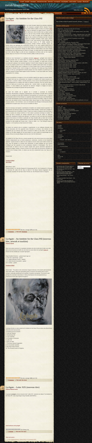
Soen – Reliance (61, 41)
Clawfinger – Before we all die (64, 33)
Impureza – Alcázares (63, 75)
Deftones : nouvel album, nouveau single (67, 76)
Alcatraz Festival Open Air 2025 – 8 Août (67, 67)
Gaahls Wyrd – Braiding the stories (65, 86)
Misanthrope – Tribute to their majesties (67, 57)
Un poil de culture (64, 146)
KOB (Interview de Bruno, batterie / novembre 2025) (69, 49)
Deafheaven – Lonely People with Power (67, 95)
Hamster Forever (60, 171)
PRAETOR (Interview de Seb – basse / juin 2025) (69, 74)
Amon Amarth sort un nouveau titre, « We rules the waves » (71, 69)
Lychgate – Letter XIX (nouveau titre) (22, 387)
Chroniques (33, 1)
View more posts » (10, 437)
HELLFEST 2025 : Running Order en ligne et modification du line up (73, 100)
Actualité (27, 1)
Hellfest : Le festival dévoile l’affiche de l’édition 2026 (69, 54)
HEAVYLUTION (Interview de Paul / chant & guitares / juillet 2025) (72, 62)
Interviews (50, 1)
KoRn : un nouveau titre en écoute (65, 30)
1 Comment (10, 431)
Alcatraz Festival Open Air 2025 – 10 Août (67, 64)
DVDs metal (62, 130)
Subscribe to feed (78, 10)
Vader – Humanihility (62, 87)
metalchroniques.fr (17, 5)
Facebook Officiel (10, 160)
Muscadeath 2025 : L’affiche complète (66, 79)
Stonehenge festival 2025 (63, 68)
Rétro (61, 131)
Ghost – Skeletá (61, 91)
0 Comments (11, 231)
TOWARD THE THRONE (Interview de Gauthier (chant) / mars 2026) (73, 31)
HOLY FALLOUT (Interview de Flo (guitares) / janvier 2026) (71, 38)
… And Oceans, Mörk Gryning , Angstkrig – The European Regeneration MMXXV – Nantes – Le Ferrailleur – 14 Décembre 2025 (74, 44)
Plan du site (85, 1)
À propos (79, 1)
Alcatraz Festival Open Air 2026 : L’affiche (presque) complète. (72, 53)
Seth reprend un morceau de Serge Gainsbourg (68, 71)
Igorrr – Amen (61, 58)
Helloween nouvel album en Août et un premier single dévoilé (71, 84)
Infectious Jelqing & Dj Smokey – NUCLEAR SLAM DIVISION (71, 50)
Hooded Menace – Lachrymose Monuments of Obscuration (71, 46)
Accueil (22, 1)
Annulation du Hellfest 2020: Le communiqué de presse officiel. (66, 181)
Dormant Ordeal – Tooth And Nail (65, 94)
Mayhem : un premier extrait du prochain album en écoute (71, 56)
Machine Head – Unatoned (64, 93)
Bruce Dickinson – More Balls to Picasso (67, 61)
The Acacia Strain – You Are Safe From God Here (69, 51)
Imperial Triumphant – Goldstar (65, 97)
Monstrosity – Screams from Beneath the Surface (69, 28)
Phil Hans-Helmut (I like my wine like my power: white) (65, 167)
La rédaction (63, 151)
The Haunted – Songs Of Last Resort (66, 90)
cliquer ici (86, 21)
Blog (59, 155)
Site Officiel (8, 162)
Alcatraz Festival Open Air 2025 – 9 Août (67, 65)
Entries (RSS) (23, 439)
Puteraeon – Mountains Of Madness (66, 88)
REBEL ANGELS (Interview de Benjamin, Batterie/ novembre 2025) (73, 47)
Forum (59, 157)
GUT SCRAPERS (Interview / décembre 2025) (68, 42)
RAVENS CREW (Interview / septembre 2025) (68, 60)
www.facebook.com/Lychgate (13, 425)
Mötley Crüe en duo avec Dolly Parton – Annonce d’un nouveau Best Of (74, 80)
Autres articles (72, 1)
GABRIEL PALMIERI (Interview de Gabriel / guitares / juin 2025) (72, 72)
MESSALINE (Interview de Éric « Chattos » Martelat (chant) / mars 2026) (74, 34)
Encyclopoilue (64, 1)
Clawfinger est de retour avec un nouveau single (68, 78)
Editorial (59, 126)
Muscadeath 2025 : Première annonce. (66, 98)
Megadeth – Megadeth (63, 39)
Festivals (60, 137)
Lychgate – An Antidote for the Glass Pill (24, 18)
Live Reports (57, 1)
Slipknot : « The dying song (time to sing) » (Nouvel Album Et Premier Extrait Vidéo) (65, 172)
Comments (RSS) (32, 439)
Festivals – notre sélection (66, 139)
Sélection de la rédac (42, 1)
